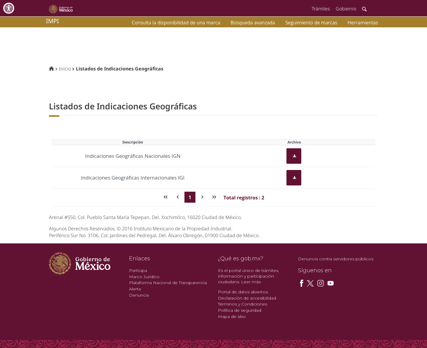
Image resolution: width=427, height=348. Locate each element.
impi (52, 21)
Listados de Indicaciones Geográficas (119, 68)
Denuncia (139, 295)
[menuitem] (363, 22)
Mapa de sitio (232, 316)
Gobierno (346, 8)
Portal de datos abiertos (243, 292)
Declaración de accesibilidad (247, 298)
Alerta (135, 289)
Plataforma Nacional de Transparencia (168, 282)
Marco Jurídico (144, 276)
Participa (138, 270)
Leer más (251, 281)
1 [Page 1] (190, 197)
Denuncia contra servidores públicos (335, 259)
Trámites (321, 8)
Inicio (65, 68)
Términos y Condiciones (242, 304)
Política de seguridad (239, 310)
